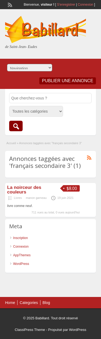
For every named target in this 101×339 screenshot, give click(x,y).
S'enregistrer (66, 4)
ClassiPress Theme (30, 330)
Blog (46, 302)
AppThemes (22, 255)
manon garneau (36, 197)
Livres (18, 197)
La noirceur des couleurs (24, 190)
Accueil (11, 143)
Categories (29, 302)
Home (10, 302)
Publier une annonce (67, 80)
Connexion (86, 4)
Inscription (20, 238)
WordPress (21, 264)
